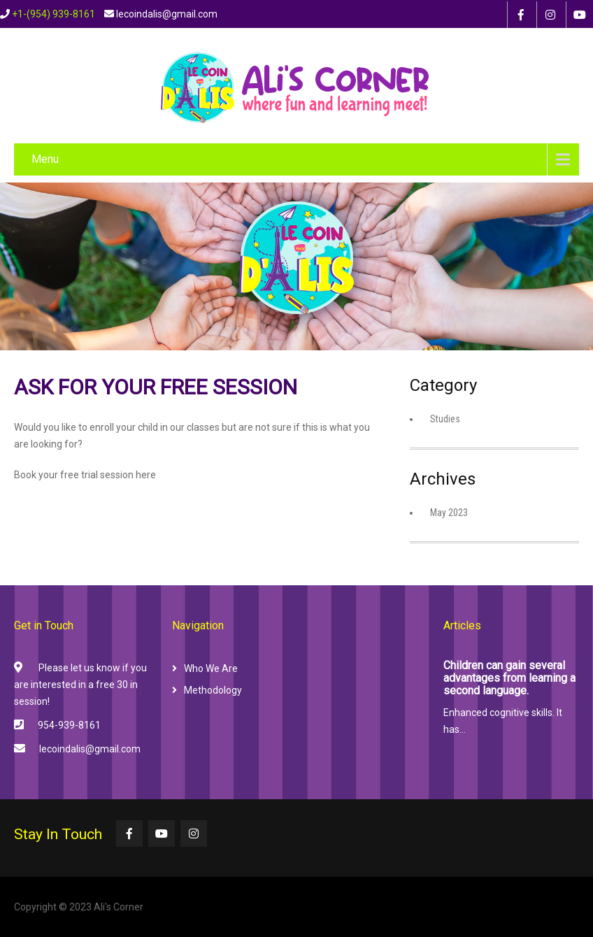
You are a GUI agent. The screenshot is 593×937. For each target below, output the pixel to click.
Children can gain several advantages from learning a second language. (509, 678)
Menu (45, 159)
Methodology (213, 690)
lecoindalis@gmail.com (90, 748)
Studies (445, 418)
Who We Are (211, 668)
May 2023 (449, 512)
